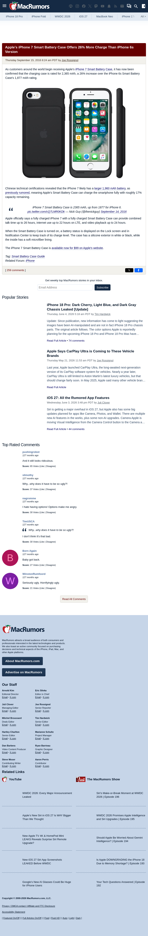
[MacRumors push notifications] (109, 6)
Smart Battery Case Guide (28, 256)
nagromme (29, 498)
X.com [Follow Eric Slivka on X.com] (46, 697)
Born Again (29, 550)
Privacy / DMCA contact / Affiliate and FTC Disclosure (28, 906)
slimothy (27, 475)
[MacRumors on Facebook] (84, 6)
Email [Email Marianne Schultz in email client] (38, 738)
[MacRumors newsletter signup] (122, 6)
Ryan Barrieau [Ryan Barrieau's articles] (43, 745)
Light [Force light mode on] (71, 918)
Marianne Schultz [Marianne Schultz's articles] (44, 732)
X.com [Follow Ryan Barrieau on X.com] (46, 752)
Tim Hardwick (102, 314)
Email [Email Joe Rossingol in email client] (38, 711)
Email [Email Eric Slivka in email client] (38, 697)
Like (42, 466)
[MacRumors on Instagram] (77, 6)
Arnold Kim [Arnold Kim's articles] (8, 690)
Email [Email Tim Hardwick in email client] (38, 725)
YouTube (15, 779)
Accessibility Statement (13, 912)
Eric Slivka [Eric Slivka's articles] (41, 690)
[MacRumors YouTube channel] (103, 6)
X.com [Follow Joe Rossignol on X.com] (46, 711)
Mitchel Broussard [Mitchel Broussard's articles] (12, 718)
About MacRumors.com (22, 661)
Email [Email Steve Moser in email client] (5, 766)
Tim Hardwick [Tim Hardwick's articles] (42, 718)
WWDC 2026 (62, 16)
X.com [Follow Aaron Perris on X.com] (46, 766)
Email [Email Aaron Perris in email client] (38, 766)
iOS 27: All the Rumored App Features (78, 398)
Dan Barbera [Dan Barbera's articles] (8, 745)
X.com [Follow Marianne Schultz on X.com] (46, 738)
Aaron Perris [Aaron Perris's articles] (42, 759)
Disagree (50, 466)
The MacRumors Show (103, 779)
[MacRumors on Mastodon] (96, 6)
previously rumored (17, 192)
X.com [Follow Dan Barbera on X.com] (13, 752)
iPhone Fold (39, 16)
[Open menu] (4, 6)
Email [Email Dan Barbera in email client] (5, 752)
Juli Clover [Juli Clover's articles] (7, 704)
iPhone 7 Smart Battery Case (93, 69)
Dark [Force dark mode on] (78, 918)
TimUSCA (28, 521)
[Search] (137, 6)
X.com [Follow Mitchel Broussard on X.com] (13, 725)
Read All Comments (74, 599)
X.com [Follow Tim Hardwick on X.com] (46, 725)
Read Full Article (56, 340)
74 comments (76, 340)
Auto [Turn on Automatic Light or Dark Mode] (65, 918)
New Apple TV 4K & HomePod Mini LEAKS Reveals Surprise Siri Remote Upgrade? (44, 839)
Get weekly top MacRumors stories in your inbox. (74, 280)
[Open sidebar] (143, 7)
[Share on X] (129, 270)
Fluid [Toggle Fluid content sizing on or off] (46, 918)
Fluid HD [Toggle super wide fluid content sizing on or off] (55, 918)
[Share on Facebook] (139, 270)
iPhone (30, 260)
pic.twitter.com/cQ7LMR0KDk (46, 211)
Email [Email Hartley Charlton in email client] (5, 738)
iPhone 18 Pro (14, 16)
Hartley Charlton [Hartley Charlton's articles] (11, 732)
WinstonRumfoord (33, 573)
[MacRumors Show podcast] (71, 6)
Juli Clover (103, 402)
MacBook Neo (104, 16)
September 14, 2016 (114, 211)
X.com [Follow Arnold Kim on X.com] (13, 697)
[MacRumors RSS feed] (116, 6)
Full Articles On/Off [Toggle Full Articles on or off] (32, 918)
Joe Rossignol (70, 60)
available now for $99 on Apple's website (77, 248)
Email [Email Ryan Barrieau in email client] (38, 752)
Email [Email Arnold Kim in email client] (5, 697)
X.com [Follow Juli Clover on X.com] (13, 711)
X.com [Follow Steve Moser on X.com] (13, 766)
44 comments (76, 429)
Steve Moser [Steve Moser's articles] (8, 759)
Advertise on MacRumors (23, 672)
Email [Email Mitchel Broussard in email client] (5, 725)
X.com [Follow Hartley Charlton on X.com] (13, 738)
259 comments (15, 270)
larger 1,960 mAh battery (110, 188)
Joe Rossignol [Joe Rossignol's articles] (43, 704)
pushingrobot (31, 451)
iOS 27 (83, 16)
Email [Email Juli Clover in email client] (5, 711)
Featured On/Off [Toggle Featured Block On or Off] (11, 918)
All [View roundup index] (143, 16)
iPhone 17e (128, 16)
